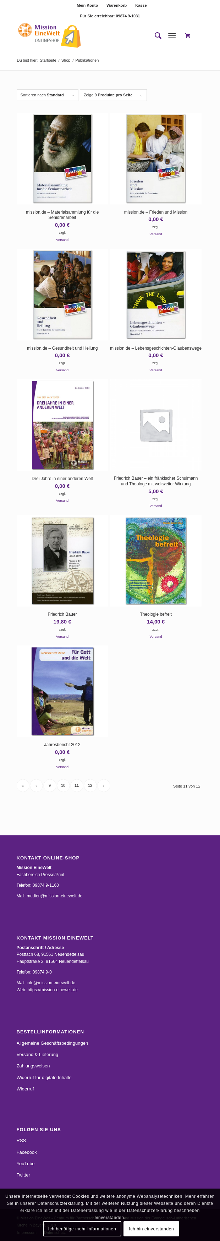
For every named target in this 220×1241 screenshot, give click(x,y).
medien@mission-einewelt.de (54, 895)
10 (63, 785)
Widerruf (25, 1088)
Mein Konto (87, 5)
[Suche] (154, 36)
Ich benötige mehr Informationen (82, 1228)
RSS (21, 1140)
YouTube (26, 1163)
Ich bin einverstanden (151, 1228)
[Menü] (172, 35)
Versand (62, 240)
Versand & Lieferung (38, 1054)
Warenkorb (116, 5)
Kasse (141, 5)
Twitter (23, 1175)
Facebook (27, 1152)
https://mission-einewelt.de (53, 989)
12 (90, 785)
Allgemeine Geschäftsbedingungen (52, 1043)
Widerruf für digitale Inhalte (44, 1077)
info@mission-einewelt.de (51, 982)
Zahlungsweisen (33, 1065)
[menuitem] (87, 5)
